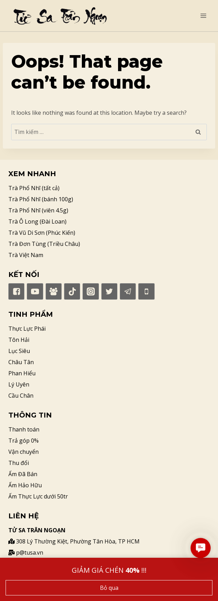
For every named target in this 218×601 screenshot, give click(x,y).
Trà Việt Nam (25, 255)
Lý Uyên (18, 384)
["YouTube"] (35, 291)
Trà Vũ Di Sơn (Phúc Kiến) (41, 232)
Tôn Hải (18, 340)
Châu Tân (21, 362)
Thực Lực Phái (27, 328)
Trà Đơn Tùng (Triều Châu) (44, 244)
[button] (200, 548)
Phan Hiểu (22, 373)
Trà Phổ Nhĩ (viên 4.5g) (38, 210)
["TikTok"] (72, 291)
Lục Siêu (19, 351)
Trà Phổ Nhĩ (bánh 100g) (40, 199)
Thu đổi (18, 463)
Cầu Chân (20, 395)
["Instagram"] (91, 291)
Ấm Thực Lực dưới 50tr (38, 496)
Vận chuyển (23, 452)
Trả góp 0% (23, 440)
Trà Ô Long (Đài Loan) (37, 221)
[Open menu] (203, 15)
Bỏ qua (109, 588)
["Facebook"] (16, 291)
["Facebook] (54, 291)
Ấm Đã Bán (22, 474)
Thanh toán (23, 429)
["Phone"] (146, 291)
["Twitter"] (109, 291)
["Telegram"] (128, 291)
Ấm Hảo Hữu (25, 485)
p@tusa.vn (25, 552)
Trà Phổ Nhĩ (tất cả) (34, 188)
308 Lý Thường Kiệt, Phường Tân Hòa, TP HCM (74, 541)
